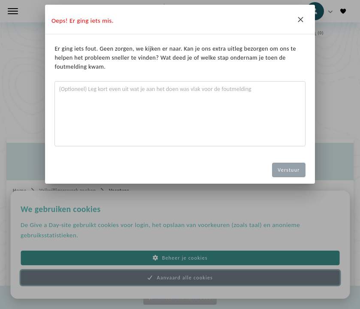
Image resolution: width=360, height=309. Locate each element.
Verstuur (288, 170)
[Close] (301, 19)
